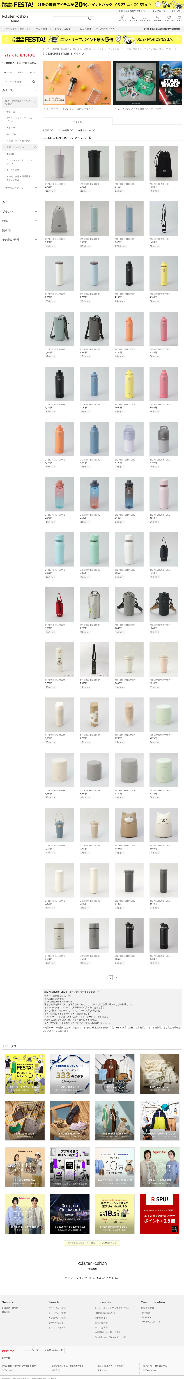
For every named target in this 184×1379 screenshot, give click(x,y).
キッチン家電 (12, 170)
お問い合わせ (101, 1315)
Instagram (146, 1309)
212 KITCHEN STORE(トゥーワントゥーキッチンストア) (97, 49)
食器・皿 (10, 112)
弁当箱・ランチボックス (18, 141)
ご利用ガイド (101, 1310)
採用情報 (52, 1371)
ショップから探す (57, 1305)
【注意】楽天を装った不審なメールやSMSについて (92, 1235)
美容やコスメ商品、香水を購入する (67, 1358)
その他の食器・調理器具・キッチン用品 (19, 178)
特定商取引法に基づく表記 (108, 1325)
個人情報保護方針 (21, 1371)
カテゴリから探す (57, 1310)
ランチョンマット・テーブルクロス (19, 162)
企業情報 (6, 1371)
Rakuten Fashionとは (105, 1305)
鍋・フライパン (14, 134)
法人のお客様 (101, 1320)
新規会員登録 (147, 1300)
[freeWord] (20, 82)
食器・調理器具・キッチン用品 (18, 102)
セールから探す (56, 1315)
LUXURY (6, 1304)
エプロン (10, 154)
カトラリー (11, 128)
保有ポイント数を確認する (155, 1358)
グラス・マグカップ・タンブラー (19, 120)
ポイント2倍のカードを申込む (111, 1358)
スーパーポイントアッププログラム (112, 1300)
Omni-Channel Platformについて (110, 1329)
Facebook (145, 1305)
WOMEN (8, 72)
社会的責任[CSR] (38, 1371)
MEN (20, 72)
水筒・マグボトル (15, 147)
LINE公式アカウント (151, 1314)
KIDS (32, 72)
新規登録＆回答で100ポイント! (134, 11)
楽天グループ (159, 11)
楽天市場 (175, 11)
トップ (46, 49)
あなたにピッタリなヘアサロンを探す (19, 1358)
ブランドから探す (57, 1300)
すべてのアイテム (57, 1320)
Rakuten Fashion (60, 49)
